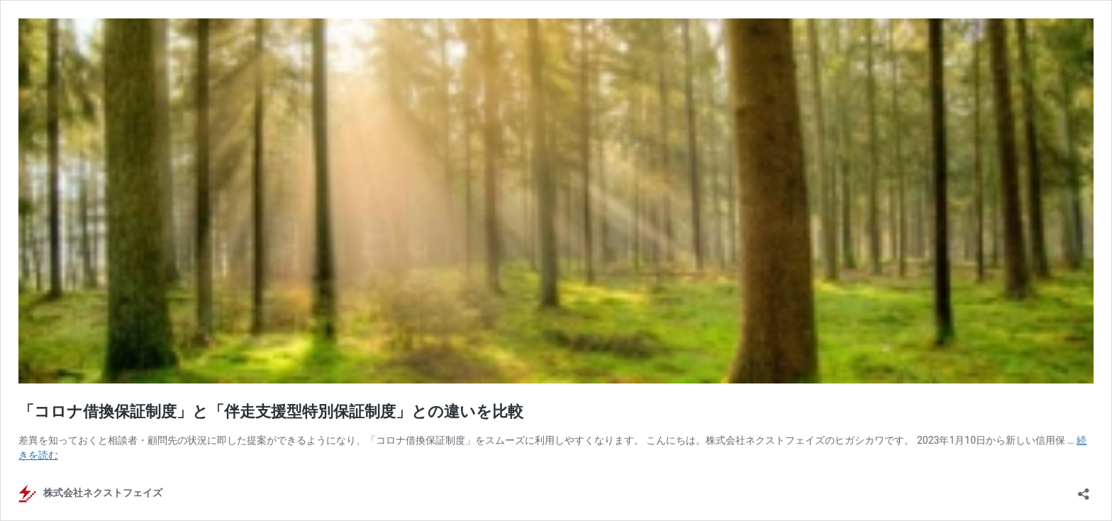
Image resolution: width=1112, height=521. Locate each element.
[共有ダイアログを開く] (1084, 489)
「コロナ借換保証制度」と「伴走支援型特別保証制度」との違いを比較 (270, 411)
